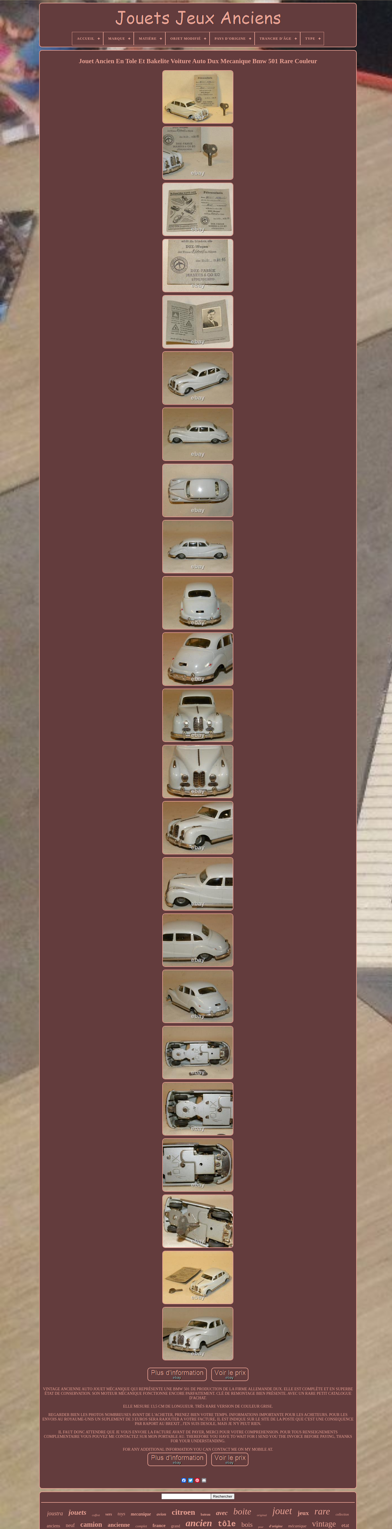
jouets (77, 1512)
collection (342, 1514)
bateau (205, 1514)
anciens (53, 1525)
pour (261, 1526)
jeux (303, 1512)
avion (161, 1514)
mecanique (141, 1514)
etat (345, 1525)
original (262, 1515)
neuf (70, 1525)
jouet (282, 1511)
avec (222, 1512)
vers (108, 1514)
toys (121, 1513)
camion (91, 1524)
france (158, 1525)
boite (242, 1511)
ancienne (119, 1524)
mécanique (297, 1526)
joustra (55, 1513)
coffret (96, 1515)
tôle (227, 1524)
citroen (183, 1512)
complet (141, 1526)
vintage (324, 1523)
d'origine (276, 1526)
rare (322, 1511)
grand (175, 1526)
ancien (199, 1523)
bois (247, 1524)
